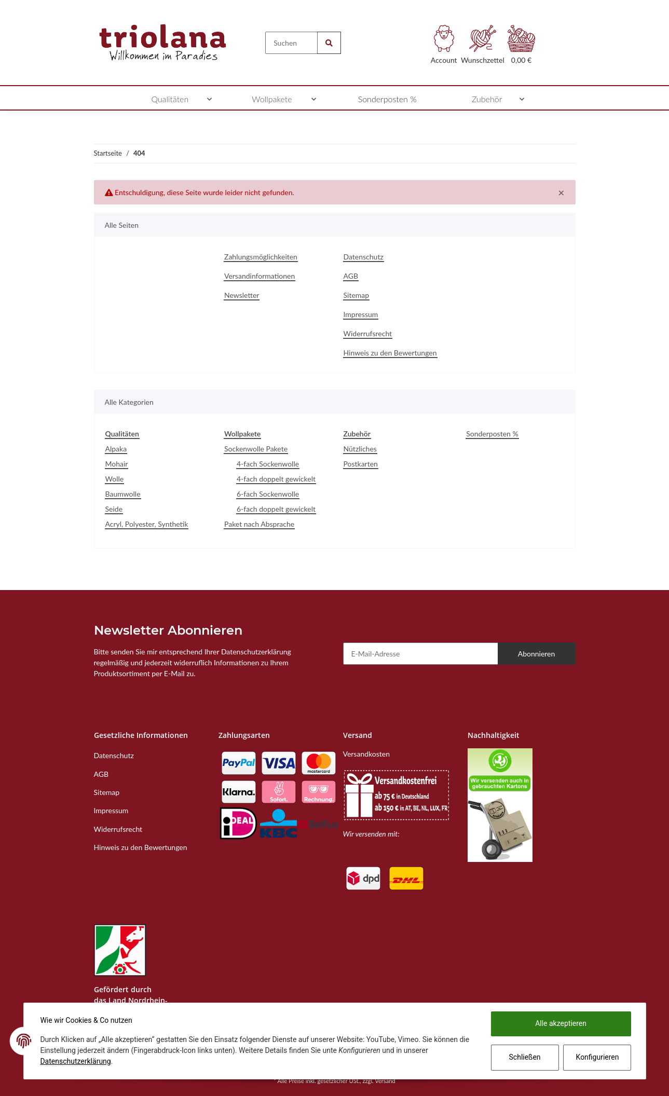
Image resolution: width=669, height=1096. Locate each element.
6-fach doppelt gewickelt (276, 508)
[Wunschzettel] (483, 48)
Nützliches (360, 448)
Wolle (114, 478)
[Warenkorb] (521, 48)
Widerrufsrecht (368, 333)
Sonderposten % (492, 433)
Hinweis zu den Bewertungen (390, 352)
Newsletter (241, 295)
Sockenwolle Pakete (256, 448)
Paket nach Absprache (259, 523)
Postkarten (361, 463)
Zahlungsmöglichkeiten (260, 256)
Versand (385, 1080)
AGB (351, 275)
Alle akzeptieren (560, 1023)
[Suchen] (291, 43)
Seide (114, 508)
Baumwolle (123, 493)
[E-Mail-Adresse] (420, 653)
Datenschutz (364, 256)
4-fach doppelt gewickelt (276, 478)
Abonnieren (536, 653)
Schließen (524, 1057)
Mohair (116, 463)
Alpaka (116, 448)
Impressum (361, 314)
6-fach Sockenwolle (268, 493)
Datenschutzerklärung (75, 1061)
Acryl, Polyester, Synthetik (146, 523)
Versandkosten (366, 753)
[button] (444, 48)
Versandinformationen (259, 275)
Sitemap (357, 295)
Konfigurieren (597, 1057)
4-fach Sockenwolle (268, 463)
